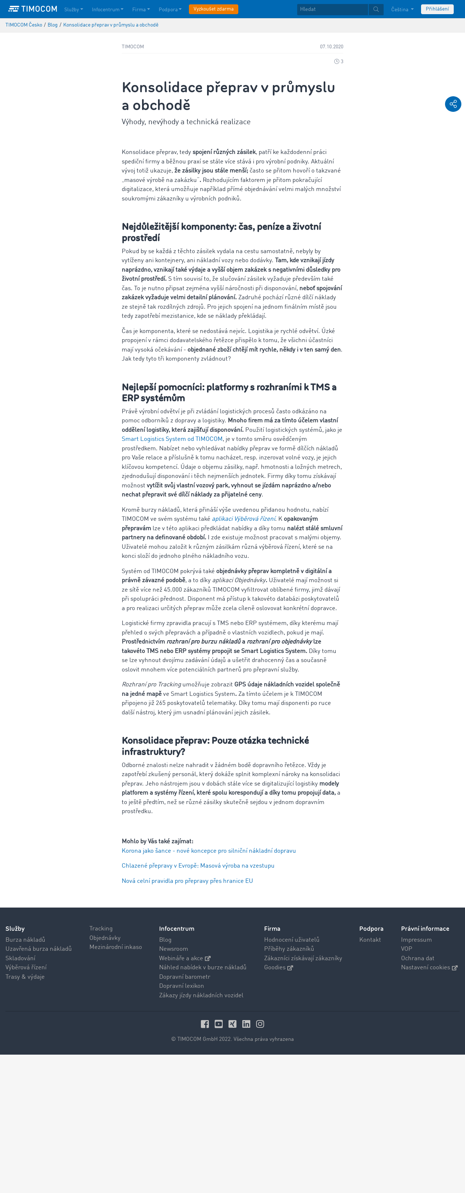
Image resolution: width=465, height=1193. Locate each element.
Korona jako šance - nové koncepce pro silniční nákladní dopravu (209, 989)
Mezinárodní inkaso (115, 1086)
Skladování (20, 1097)
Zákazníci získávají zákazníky (303, 1097)
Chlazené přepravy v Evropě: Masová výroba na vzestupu (198, 1004)
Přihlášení (437, 9)
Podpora (371, 1067)
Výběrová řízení (25, 1106)
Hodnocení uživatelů (292, 1078)
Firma (272, 1067)
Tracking (101, 1067)
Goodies (278, 1106)
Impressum (416, 1078)
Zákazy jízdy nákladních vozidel (201, 1134)
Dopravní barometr (184, 1115)
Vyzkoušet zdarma (214, 9)
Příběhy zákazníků (289, 1087)
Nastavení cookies (429, 1106)
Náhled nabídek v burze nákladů (203, 1106)
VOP (406, 1087)
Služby (15, 1067)
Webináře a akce (185, 1097)
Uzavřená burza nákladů (38, 1087)
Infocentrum (176, 1067)
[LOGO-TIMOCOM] (32, 9)
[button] (453, 104)
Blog (165, 1078)
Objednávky (105, 1077)
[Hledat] (332, 10)
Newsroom (173, 1087)
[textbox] (340, 10)
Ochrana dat (417, 1097)
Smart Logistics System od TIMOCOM (172, 578)
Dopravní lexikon (181, 1124)
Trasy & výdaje (25, 1115)
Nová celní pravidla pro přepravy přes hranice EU (187, 1020)
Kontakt (370, 1078)
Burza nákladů (25, 1078)
